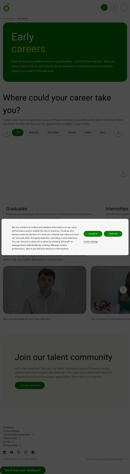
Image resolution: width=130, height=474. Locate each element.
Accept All (93, 234)
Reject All (113, 234)
